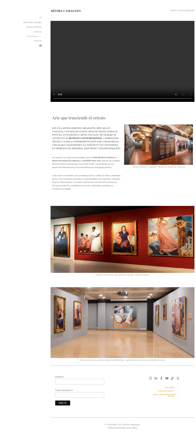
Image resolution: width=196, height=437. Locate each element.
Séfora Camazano (66, 10)
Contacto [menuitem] (38, 41)
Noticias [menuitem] (38, 32)
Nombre (59, 376)
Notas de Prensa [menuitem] (32, 36)
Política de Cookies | (166, 391)
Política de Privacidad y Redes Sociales (164, 395)
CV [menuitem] (40, 17)
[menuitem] (40, 46)
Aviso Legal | (170, 387)
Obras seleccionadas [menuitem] (32, 22)
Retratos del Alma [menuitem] (34, 27)
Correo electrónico (64, 390)
